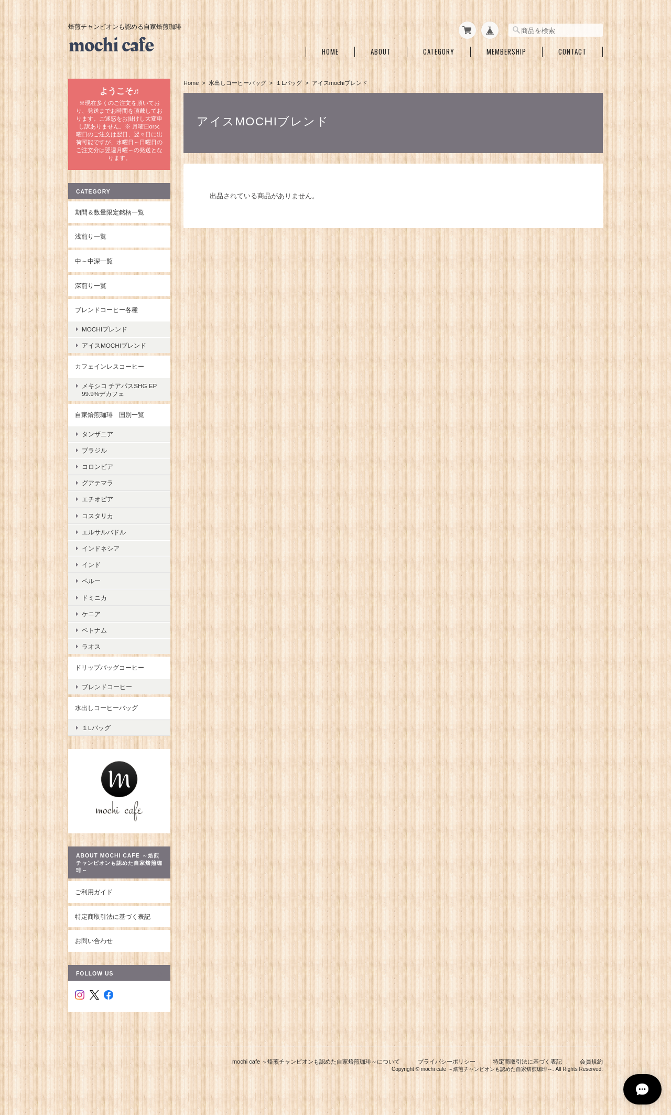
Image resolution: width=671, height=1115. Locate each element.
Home (330, 52)
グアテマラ (97, 482)
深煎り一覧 (90, 285)
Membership (506, 52)
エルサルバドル (104, 532)
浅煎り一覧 (90, 236)
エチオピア (97, 499)
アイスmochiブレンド (114, 345)
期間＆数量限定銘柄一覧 (109, 212)
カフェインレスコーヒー (109, 366)
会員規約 (591, 1061)
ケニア (91, 613)
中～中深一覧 (94, 261)
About (381, 52)
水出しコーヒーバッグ (237, 83)
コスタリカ (97, 515)
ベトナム (94, 630)
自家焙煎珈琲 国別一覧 (109, 414)
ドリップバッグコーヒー (109, 667)
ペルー (91, 580)
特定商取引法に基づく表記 (112, 916)
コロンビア (97, 466)
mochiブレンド (104, 329)
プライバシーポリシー (446, 1061)
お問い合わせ (94, 940)
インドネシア (101, 548)
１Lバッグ (289, 83)
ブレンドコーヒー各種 (106, 309)
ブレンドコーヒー (107, 686)
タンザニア (97, 434)
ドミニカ (94, 597)
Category (438, 52)
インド (91, 564)
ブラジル (94, 450)
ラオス (91, 646)
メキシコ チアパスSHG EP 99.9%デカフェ (122, 389)
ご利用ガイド (94, 891)
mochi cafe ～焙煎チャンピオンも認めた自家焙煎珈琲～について (316, 1061)
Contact (572, 52)
